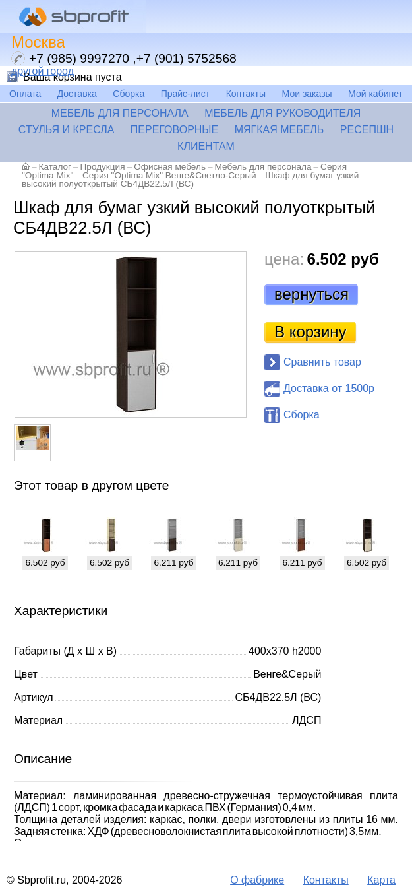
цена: (284, 259)
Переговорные (174, 129)
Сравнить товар (322, 362)
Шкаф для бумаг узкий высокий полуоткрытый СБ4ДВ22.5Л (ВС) (190, 179)
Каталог (55, 167)
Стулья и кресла (66, 129)
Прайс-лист (185, 93)
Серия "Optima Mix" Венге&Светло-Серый (169, 175)
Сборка (128, 93)
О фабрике (257, 880)
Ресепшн (367, 129)
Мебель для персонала (120, 113)
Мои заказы (307, 93)
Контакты (246, 93)
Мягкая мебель (279, 129)
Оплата (25, 93)
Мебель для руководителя (282, 113)
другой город (42, 71)
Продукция (102, 167)
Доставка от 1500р (328, 388)
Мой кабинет (375, 93)
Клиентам (206, 146)
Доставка (77, 93)
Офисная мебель (170, 167)
